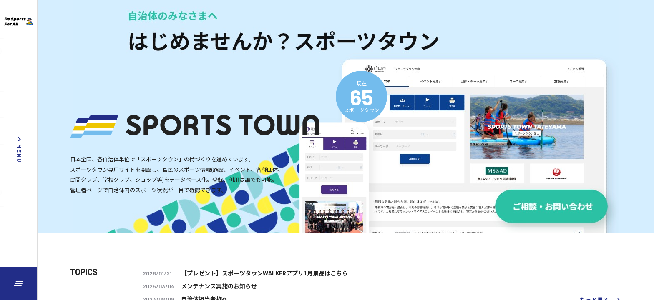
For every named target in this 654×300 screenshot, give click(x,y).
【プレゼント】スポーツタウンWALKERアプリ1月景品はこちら (264, 273)
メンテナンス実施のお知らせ (219, 286)
